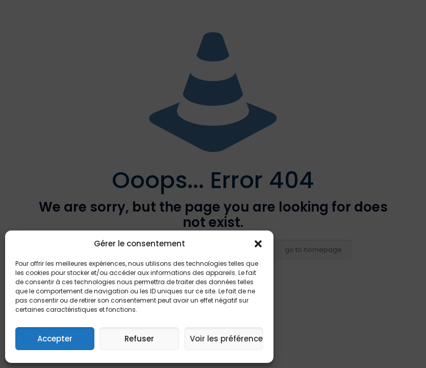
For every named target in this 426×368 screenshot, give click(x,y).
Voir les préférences (226, 338)
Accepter (54, 338)
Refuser (139, 338)
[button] (258, 244)
